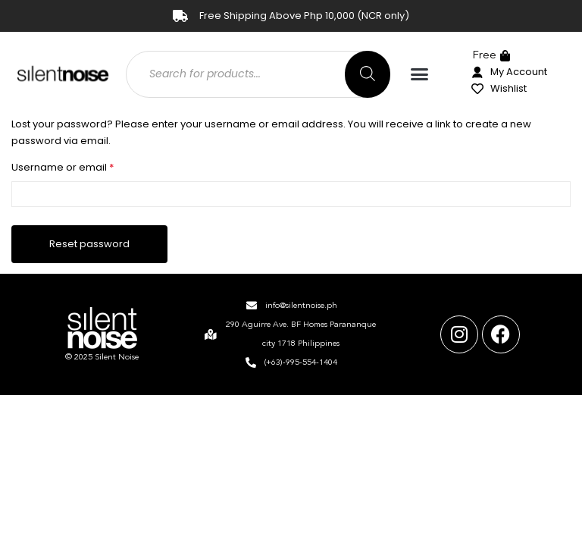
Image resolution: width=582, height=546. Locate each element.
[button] (419, 74)
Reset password (89, 244)
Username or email (85, 166)
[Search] (367, 74)
